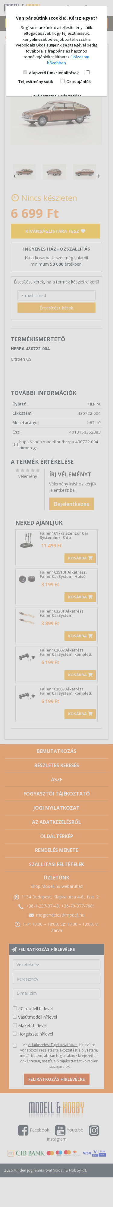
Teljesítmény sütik (35, 81)
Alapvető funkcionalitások (54, 72)
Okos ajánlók (78, 81)
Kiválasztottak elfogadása (56, 96)
